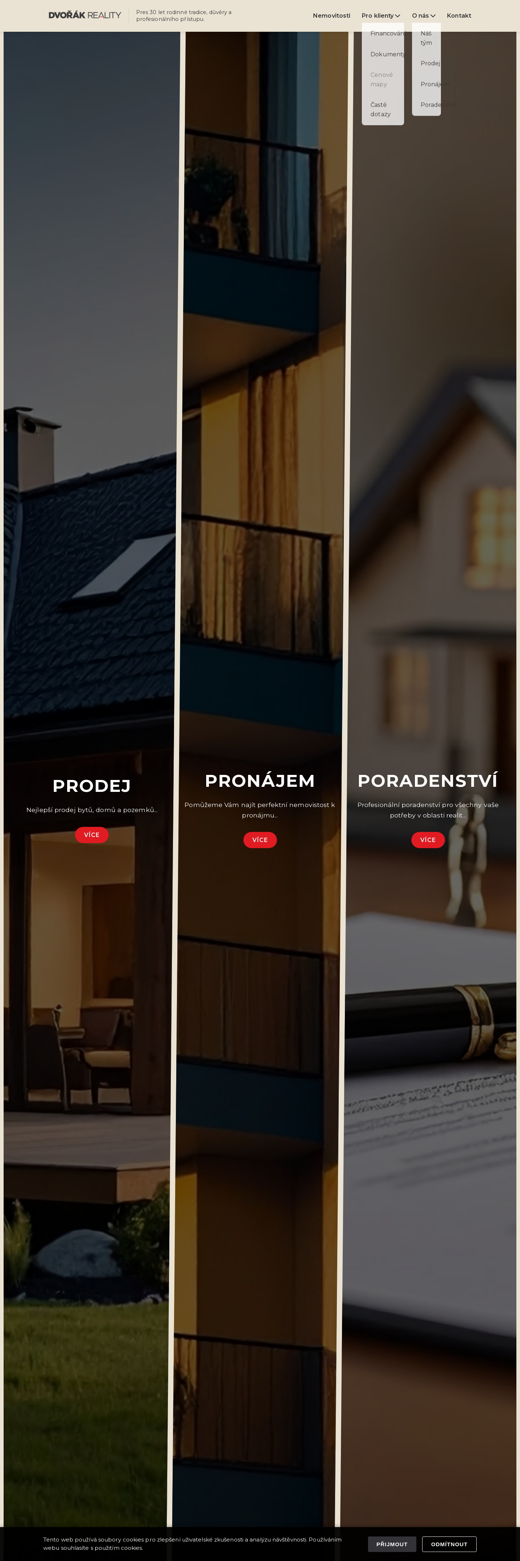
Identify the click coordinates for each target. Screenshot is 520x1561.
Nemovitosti (331, 15)
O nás (424, 15)
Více (92, 835)
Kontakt (459, 15)
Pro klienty (381, 15)
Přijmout (392, 1544)
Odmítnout (449, 1544)
